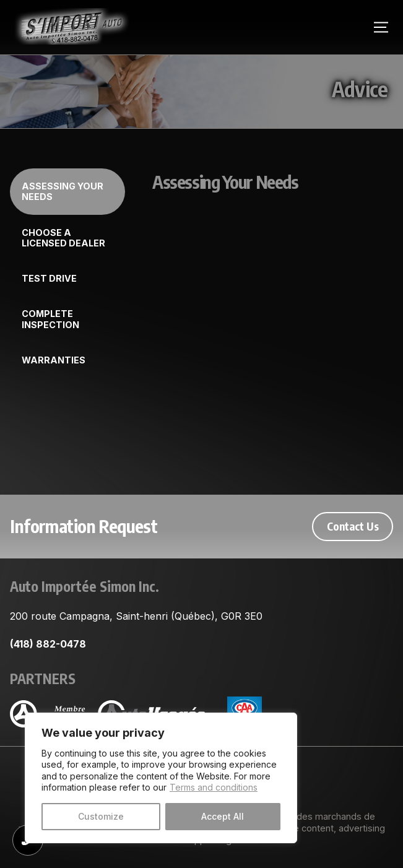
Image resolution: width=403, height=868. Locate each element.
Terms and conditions (214, 787)
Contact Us (353, 526)
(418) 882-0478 (48, 644)
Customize (101, 816)
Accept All (222, 816)
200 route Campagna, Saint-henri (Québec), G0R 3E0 (136, 616)
